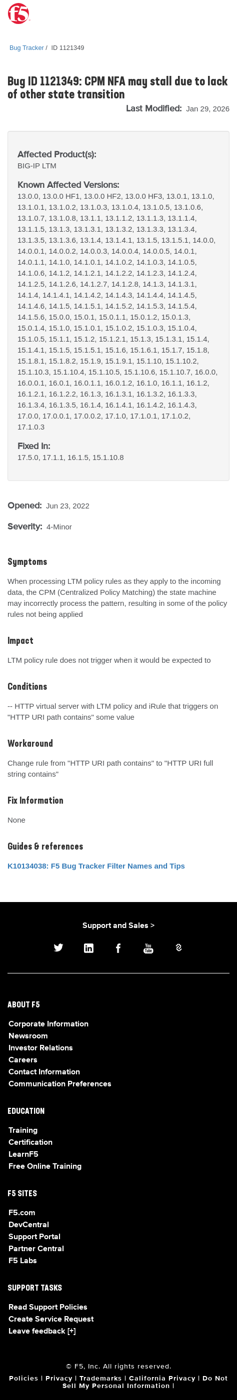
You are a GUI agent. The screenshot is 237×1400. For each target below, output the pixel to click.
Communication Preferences (60, 1084)
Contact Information (44, 1072)
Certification (30, 1143)
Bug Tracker (27, 47)
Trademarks (101, 1378)
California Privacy (162, 1378)
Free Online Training (45, 1167)
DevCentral (28, 1225)
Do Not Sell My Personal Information (145, 1382)
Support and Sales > (118, 926)
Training (23, 1131)
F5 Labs (22, 1261)
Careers (23, 1060)
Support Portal (34, 1237)
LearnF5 (23, 1155)
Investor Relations (40, 1048)
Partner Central (36, 1249)
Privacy (59, 1378)
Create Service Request (51, 1320)
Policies (23, 1378)
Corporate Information (48, 1024)
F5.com (22, 1213)
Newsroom (28, 1036)
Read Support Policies (48, 1308)
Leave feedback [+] (42, 1332)
